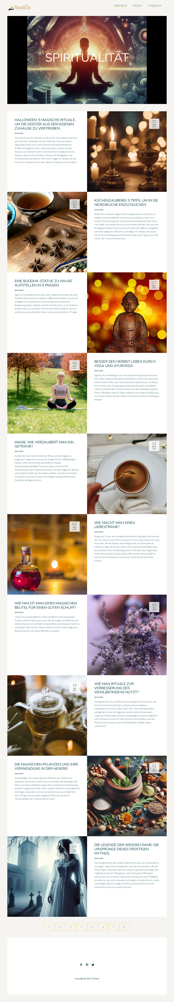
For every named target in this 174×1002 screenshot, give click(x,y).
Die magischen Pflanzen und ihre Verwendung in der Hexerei (46, 766)
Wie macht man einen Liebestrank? (114, 524)
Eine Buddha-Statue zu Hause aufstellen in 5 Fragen (43, 283)
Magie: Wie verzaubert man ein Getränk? (44, 444)
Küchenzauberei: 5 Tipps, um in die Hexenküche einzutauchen (126, 202)
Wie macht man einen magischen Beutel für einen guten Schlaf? (46, 605)
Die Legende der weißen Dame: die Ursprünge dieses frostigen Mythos (126, 849)
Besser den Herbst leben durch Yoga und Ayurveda (125, 363)
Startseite (80, 99)
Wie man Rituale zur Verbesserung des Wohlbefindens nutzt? (116, 688)
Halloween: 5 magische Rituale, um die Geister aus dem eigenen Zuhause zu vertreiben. (45, 124)
